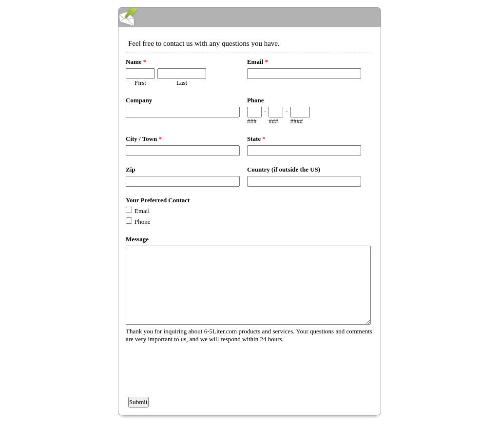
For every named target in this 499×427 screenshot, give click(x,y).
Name (136, 61)
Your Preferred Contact (158, 200)
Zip (130, 169)
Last (181, 82)
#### (296, 121)
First (140, 82)
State (256, 138)
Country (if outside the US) (283, 169)
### (252, 121)
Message (137, 239)
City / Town (144, 138)
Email (257, 61)
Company (139, 100)
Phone (255, 100)
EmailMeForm (249, 17)
